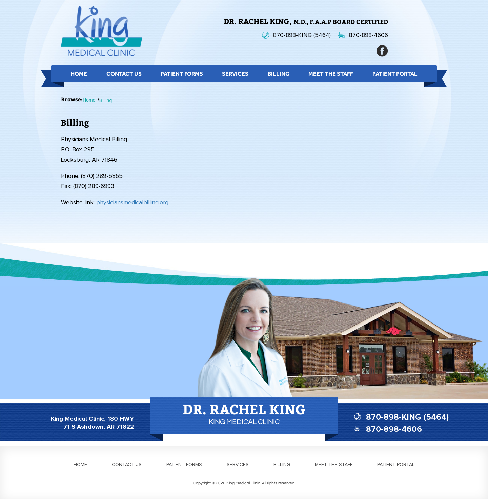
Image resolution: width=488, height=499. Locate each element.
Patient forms (184, 464)
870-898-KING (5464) (302, 35)
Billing (278, 73)
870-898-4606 (368, 35)
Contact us (127, 464)
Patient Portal (395, 73)
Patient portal (395, 464)
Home (78, 73)
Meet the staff (333, 464)
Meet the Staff (330, 73)
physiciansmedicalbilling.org (132, 203)
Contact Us (124, 73)
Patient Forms (182, 73)
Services (235, 73)
